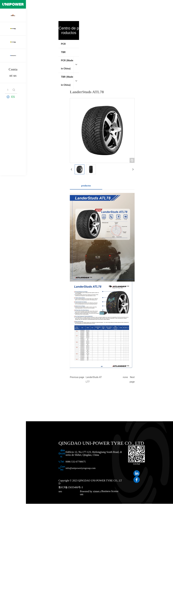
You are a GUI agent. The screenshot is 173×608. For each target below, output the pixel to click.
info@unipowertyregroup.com (81, 468)
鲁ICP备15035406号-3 (70, 487)
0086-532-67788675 (76, 461)
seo (60, 491)
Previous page (77, 377)
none (125, 377)
